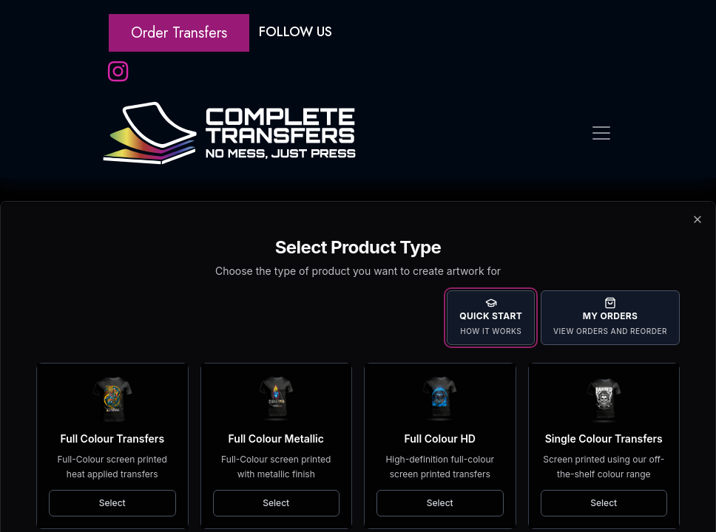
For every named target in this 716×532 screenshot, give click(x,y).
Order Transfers (179, 33)
